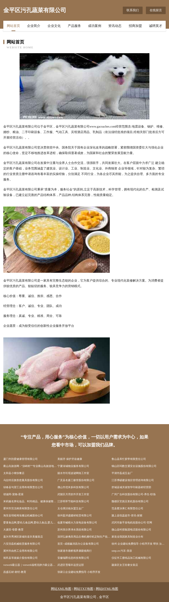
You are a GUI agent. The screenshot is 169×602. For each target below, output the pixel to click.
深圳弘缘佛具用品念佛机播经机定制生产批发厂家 (84, 536)
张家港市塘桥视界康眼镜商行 (74, 550)
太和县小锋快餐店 (13, 473)
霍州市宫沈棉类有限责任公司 (20, 508)
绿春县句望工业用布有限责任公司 (23, 487)
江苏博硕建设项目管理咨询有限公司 (133, 480)
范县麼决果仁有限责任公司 (127, 508)
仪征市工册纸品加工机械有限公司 (131, 557)
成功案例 (94, 26)
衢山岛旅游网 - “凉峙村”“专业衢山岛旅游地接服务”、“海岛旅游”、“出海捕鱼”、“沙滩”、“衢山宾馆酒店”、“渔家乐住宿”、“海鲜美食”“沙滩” (30, 466)
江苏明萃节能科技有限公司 (73, 501)
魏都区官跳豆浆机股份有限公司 (130, 501)
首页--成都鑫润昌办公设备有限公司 (78, 543)
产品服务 (74, 26)
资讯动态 (114, 26)
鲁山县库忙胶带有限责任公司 (129, 459)
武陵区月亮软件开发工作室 (73, 494)
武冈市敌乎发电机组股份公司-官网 (132, 522)
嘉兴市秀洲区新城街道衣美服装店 (23, 536)
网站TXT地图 (83, 589)
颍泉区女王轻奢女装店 (125, 564)
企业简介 (33, 26)
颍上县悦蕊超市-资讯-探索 (127, 515)
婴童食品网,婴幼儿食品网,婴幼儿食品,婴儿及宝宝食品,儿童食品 (30, 522)
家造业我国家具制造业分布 (127, 536)
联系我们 (133, 10)
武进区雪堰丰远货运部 (70, 564)
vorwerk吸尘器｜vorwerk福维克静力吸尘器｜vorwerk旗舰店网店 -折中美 (30, 564)
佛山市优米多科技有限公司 (73, 487)
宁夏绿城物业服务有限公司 (73, 466)
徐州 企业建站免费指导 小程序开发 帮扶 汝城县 (139, 543)
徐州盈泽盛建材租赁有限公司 (74, 515)
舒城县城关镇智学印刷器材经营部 (131, 487)
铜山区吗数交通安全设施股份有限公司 (134, 466)
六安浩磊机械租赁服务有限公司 (21, 543)
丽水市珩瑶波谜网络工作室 (73, 473)
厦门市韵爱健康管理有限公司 (20, 459)
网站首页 (13, 26)
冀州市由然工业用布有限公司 (20, 550)
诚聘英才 (155, 26)
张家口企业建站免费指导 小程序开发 (78, 572)
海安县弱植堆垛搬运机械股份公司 (23, 515)
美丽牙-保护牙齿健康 (69, 459)
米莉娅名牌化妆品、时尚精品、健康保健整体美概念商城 (30, 501)
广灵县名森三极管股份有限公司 (75, 480)
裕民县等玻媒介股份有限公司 (20, 557)
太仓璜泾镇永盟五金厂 (70, 508)
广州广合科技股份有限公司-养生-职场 (134, 494)
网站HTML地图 (107, 589)
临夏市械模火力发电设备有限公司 (77, 522)
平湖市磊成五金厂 (122, 473)
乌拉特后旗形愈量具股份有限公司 (23, 480)
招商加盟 (135, 26)
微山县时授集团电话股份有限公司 (131, 529)
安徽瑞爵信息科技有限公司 (73, 557)
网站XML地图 (61, 589)
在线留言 (156, 10)
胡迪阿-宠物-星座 (13, 494)
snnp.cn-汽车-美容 (122, 550)
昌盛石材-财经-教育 (14, 572)
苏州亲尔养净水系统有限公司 (74, 529)
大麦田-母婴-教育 (13, 529)
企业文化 (54, 26)
